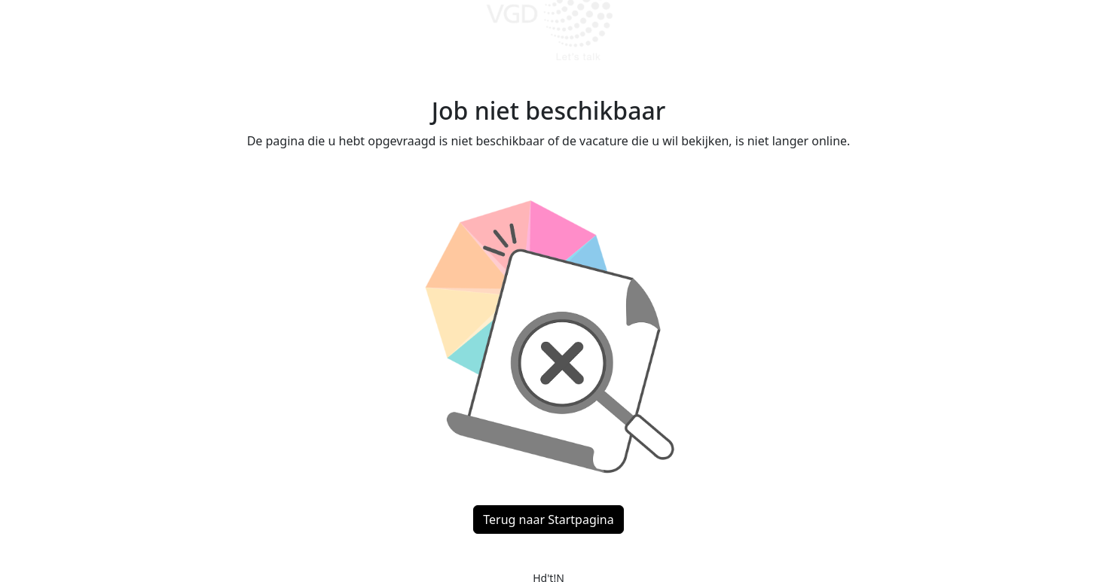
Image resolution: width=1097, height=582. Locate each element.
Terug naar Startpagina (548, 519)
